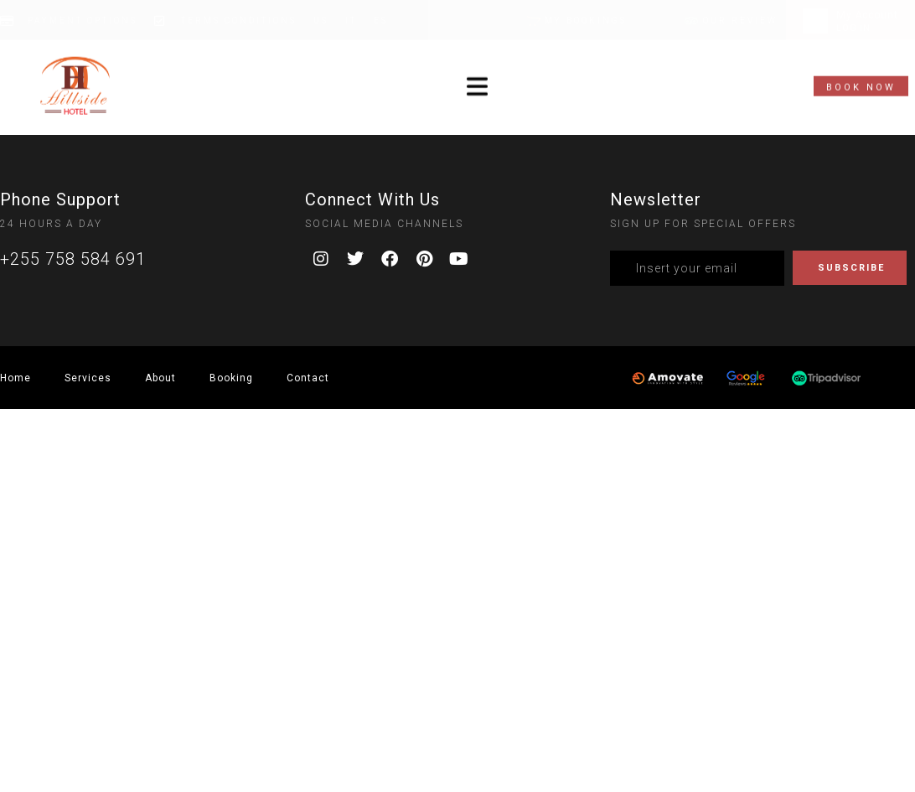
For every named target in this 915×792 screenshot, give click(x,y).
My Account (867, 15)
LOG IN (853, 28)
